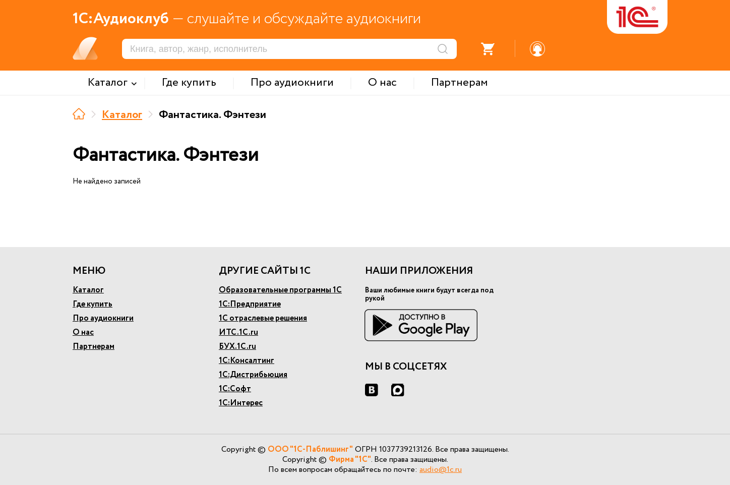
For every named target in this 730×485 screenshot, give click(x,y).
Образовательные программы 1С (280, 290)
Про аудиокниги (103, 318)
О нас (83, 332)
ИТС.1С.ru (238, 332)
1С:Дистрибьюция (253, 375)
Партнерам (93, 346)
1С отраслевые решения (263, 318)
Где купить (92, 304)
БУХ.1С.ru (237, 346)
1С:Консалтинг (246, 361)
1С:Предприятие (250, 304)
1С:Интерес (241, 403)
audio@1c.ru (440, 469)
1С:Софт (235, 389)
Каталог (122, 115)
